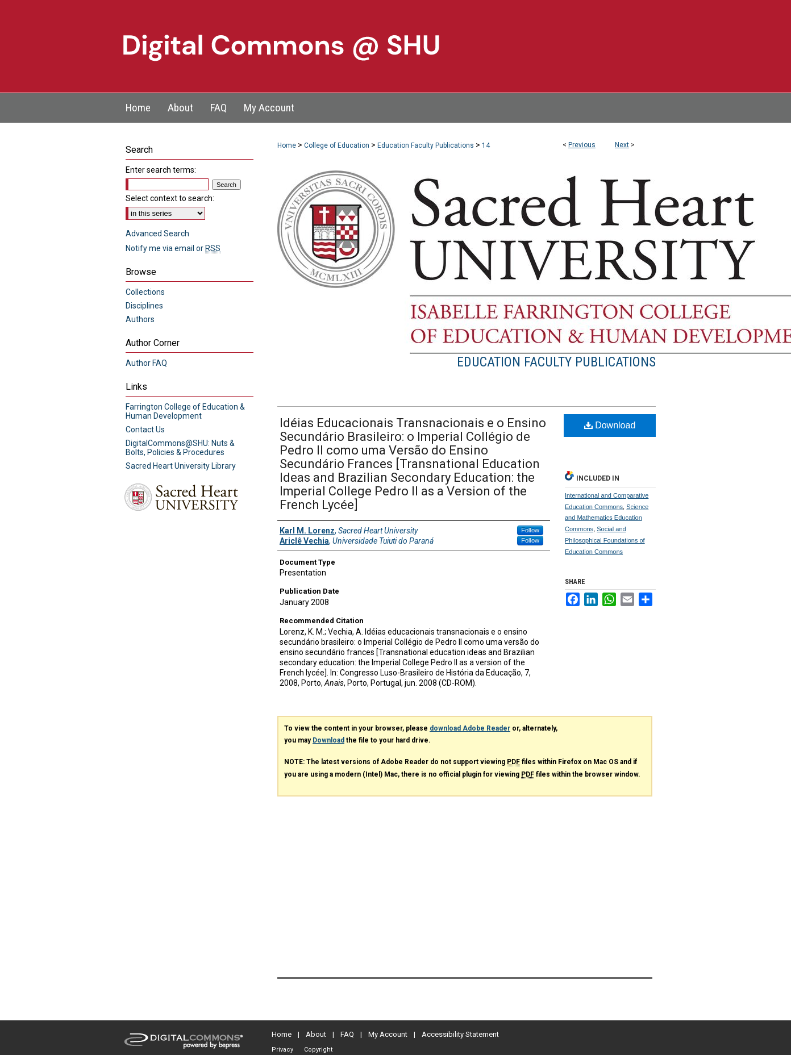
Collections (145, 292)
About (316, 1034)
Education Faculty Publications (425, 145)
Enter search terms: (161, 169)
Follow (530, 530)
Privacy (282, 1049)
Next (622, 145)
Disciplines (144, 305)
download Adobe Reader (470, 728)
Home (286, 145)
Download (610, 425)
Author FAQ (146, 363)
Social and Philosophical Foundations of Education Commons (605, 540)
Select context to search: (170, 198)
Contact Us (145, 429)
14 (486, 145)
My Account (387, 1034)
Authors (140, 319)
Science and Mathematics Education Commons (606, 518)
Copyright (318, 1049)
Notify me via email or (173, 248)
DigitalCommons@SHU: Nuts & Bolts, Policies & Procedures (180, 448)
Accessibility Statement (460, 1034)
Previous (582, 145)
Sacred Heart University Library (181, 465)
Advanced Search (157, 233)
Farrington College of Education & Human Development (185, 411)
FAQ (347, 1034)
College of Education (336, 145)
